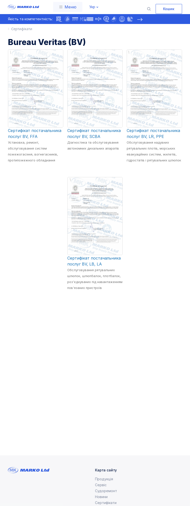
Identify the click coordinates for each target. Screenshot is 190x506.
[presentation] (140, 19)
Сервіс (101, 485)
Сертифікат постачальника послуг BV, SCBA (94, 133)
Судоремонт (106, 491)
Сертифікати (106, 503)
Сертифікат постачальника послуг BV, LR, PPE (153, 133)
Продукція (104, 479)
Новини (101, 497)
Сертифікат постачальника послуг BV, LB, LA (94, 261)
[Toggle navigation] (67, 7)
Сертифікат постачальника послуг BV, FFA (34, 133)
